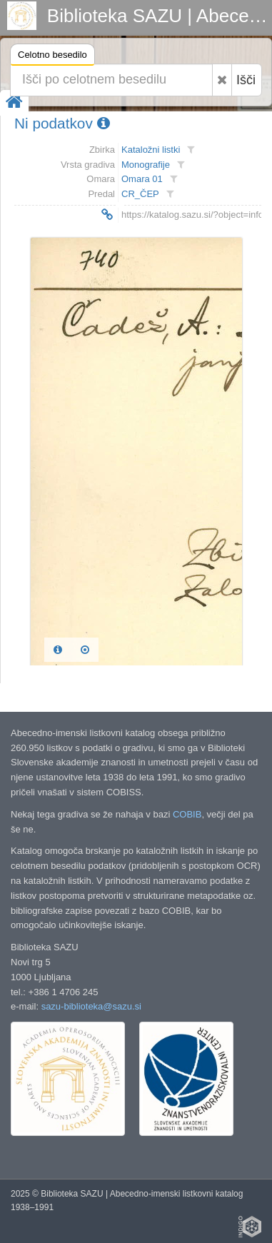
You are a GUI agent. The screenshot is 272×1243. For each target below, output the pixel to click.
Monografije (145, 164)
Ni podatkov (62, 123)
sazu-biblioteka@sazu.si (91, 1006)
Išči (246, 80)
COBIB (187, 814)
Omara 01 (142, 178)
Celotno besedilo (52, 56)
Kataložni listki (150, 149)
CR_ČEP (140, 193)
